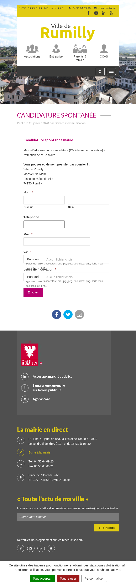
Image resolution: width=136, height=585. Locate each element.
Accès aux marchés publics (46, 375)
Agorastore (35, 398)
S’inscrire (107, 526)
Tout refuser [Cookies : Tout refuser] (68, 578)
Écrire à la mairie (33, 451)
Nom (28, 192)
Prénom (28, 207)
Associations (32, 56)
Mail (27, 234)
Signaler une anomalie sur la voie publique (43, 386)
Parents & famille (80, 58)
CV (27, 251)
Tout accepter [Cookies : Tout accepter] (42, 578)
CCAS (104, 56)
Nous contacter (104, 8)
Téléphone (31, 217)
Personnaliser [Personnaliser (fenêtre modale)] (94, 578)
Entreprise (56, 56)
